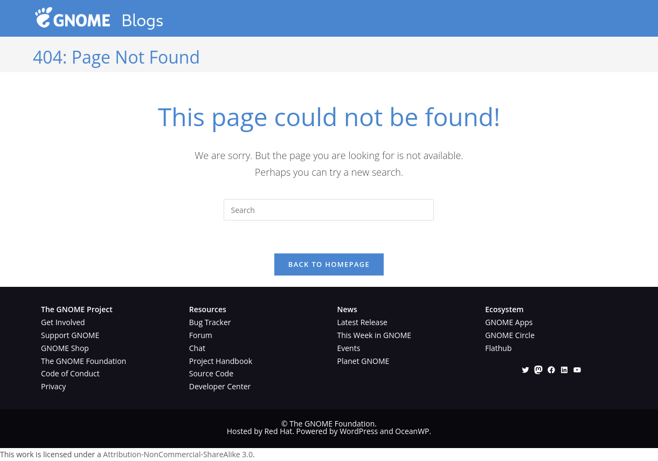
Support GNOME (70, 335)
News (347, 309)
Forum (200, 335)
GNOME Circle (510, 335)
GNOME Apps (508, 322)
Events (348, 348)
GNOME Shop (65, 348)
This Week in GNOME (374, 335)
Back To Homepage (329, 264)
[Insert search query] (329, 210)
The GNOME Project (77, 309)
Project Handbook (220, 361)
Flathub (498, 348)
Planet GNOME (363, 361)
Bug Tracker (210, 322)
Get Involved (63, 322)
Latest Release (362, 322)
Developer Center (220, 386)
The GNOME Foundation (83, 361)
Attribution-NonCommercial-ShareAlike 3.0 (178, 454)
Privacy (53, 386)
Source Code (211, 373)
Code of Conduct (70, 373)
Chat (197, 348)
